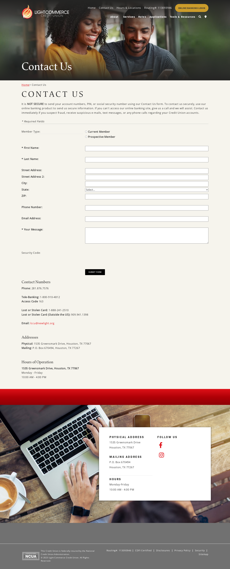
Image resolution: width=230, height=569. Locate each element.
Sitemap (203, 554)
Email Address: (31, 218)
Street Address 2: (33, 176)
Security (200, 550)
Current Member (99, 131)
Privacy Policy (182, 550)
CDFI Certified (143, 550)
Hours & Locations (129, 8)
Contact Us (106, 8)
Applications (158, 16)
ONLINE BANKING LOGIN (191, 8)
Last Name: (31, 159)
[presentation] (109, 257)
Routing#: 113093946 (158, 8)
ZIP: (24, 196)
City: (24, 183)
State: (25, 189)
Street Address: (32, 170)
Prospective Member (101, 137)
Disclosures (163, 550)
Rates (142, 16)
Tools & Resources (182, 16)
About (114, 16)
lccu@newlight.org (42, 323)
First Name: (31, 148)
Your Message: (33, 229)
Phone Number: (32, 207)
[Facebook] (179, 445)
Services (129, 16)
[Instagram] (179, 455)
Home (92, 8)
